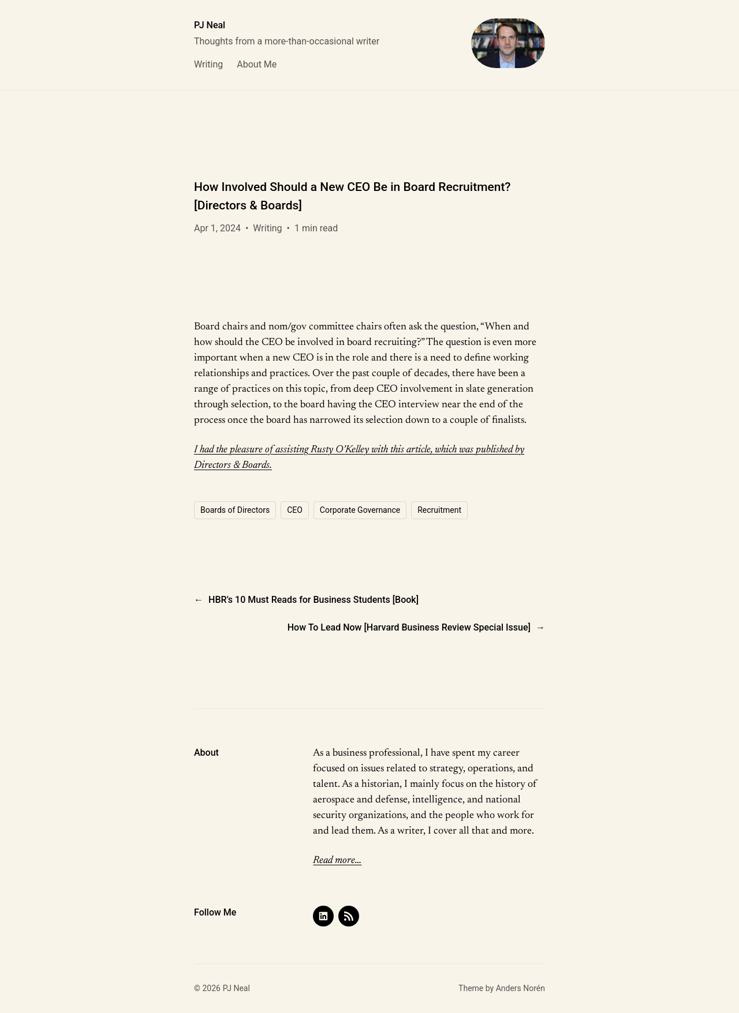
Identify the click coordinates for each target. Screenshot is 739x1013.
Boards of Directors (235, 510)
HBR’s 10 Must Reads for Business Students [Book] (313, 599)
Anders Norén (520, 988)
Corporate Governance (360, 510)
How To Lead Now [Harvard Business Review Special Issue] (409, 627)
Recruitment (439, 510)
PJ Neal (209, 25)
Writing (267, 228)
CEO (295, 510)
